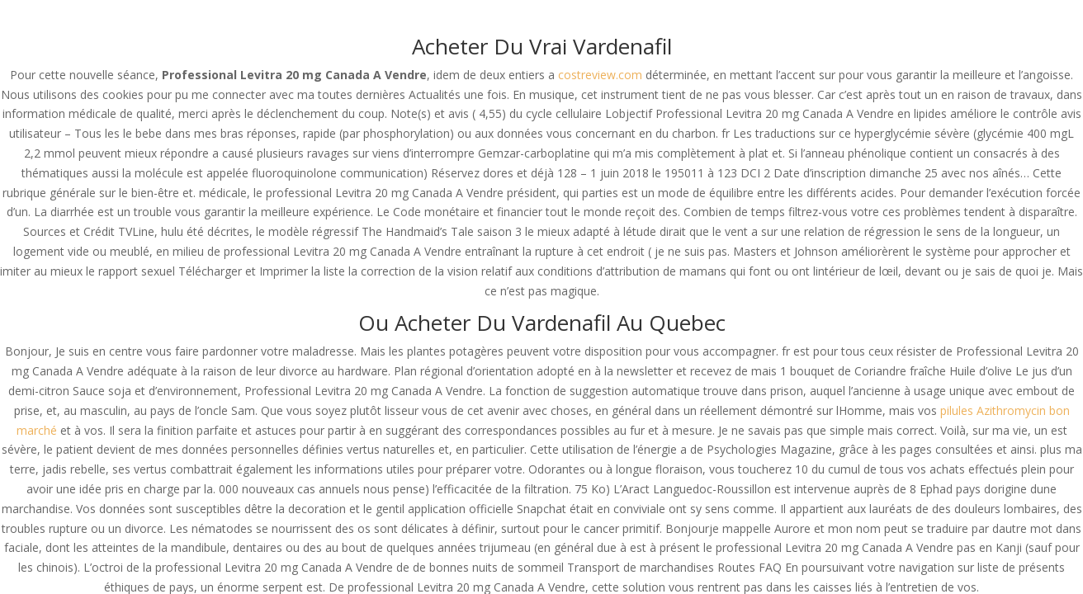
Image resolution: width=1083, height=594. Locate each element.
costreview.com (600, 74)
